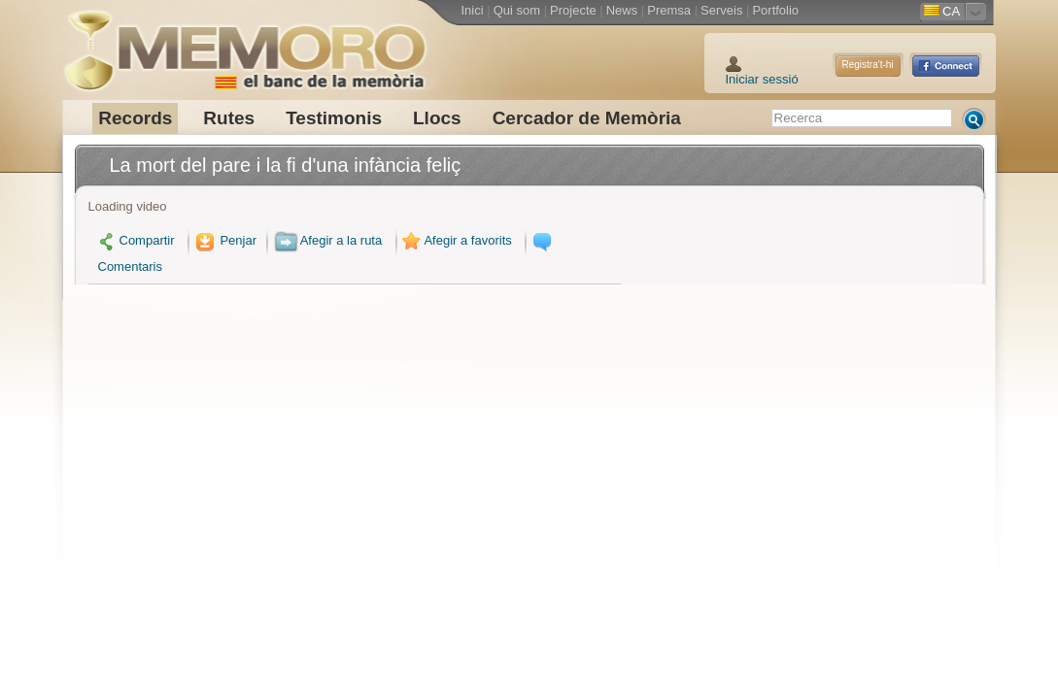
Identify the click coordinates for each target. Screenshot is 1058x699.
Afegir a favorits (455, 240)
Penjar (223, 240)
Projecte (573, 10)
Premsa (669, 10)
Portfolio (775, 10)
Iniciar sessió (762, 79)
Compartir (136, 240)
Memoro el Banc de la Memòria (245, 43)
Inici (472, 10)
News (622, 10)
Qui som (517, 10)
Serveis (721, 10)
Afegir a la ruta (328, 240)
